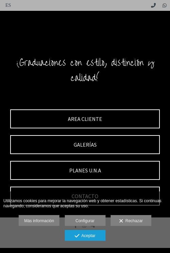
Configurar (84, 220)
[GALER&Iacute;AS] (85, 144)
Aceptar (85, 236)
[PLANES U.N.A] (85, 170)
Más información (39, 220)
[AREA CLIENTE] (85, 118)
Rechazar (131, 221)
